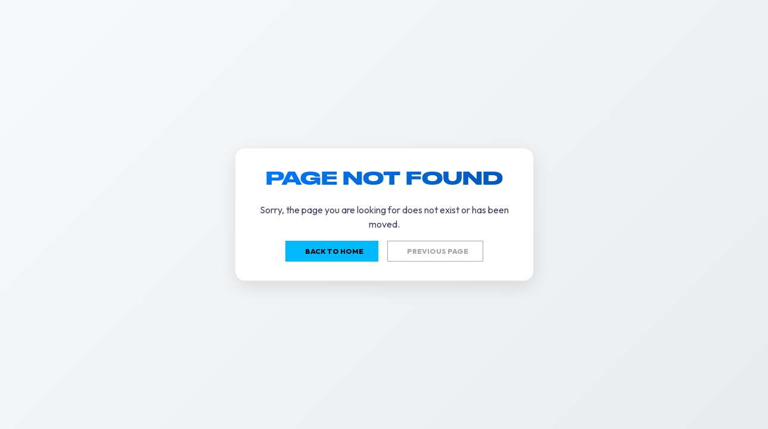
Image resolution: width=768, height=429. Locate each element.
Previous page (437, 251)
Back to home (334, 251)
